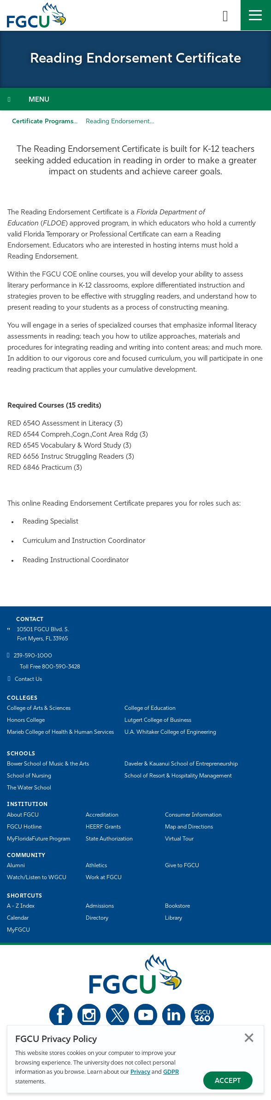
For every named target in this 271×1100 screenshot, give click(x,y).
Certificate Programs (42, 121)
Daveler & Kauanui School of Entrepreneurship (181, 764)
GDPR (171, 1072)
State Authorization (109, 839)
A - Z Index (21, 906)
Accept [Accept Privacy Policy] (228, 1081)
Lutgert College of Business (157, 720)
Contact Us (28, 679)
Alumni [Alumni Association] (16, 866)
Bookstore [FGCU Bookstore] (177, 906)
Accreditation (102, 815)
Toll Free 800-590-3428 (50, 667)
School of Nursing (29, 776)
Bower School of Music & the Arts (48, 764)
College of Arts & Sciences (39, 708)
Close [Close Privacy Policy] (249, 1037)
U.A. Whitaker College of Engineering (170, 732)
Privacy (140, 1072)
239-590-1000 (33, 656)
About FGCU (23, 815)
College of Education (150, 708)
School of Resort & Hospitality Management (178, 776)
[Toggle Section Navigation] (135, 99)
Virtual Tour (179, 839)
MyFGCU (18, 930)
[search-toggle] (225, 15)
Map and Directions (189, 827)
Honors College (26, 720)
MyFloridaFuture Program (39, 839)
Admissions (100, 906)
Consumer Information (193, 815)
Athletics (96, 866)
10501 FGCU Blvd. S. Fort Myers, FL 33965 (43, 634)
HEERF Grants (103, 827)
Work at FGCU (104, 878)
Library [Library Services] (173, 918)
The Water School (29, 788)
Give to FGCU (182, 866)
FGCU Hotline (24, 827)
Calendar (18, 918)
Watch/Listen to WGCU (36, 878)
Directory (97, 918)
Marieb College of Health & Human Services (60, 732)
